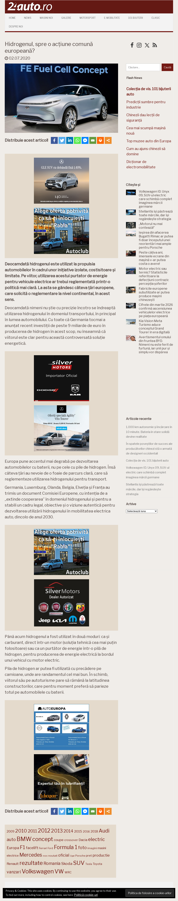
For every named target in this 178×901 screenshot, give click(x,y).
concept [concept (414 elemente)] (42, 839)
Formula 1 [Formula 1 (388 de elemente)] (65, 847)
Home (12, 17)
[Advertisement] (152, 385)
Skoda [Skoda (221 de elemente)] (66, 863)
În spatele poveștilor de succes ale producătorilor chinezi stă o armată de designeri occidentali (149, 448)
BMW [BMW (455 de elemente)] (24, 838)
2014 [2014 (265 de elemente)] (68, 831)
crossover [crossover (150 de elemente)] (71, 840)
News (27, 17)
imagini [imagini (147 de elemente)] (92, 848)
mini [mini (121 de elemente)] (45, 855)
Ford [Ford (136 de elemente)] (50, 848)
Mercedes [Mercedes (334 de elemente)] (31, 855)
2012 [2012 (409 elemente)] (44, 830)
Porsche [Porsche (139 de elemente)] (80, 855)
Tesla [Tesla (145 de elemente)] (88, 863)
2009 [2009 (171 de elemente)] (10, 831)
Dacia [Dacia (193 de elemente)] (83, 840)
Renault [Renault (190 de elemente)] (13, 864)
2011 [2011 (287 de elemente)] (32, 831)
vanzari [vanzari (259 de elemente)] (14, 871)
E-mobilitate (112, 17)
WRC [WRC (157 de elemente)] (68, 872)
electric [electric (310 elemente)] (96, 839)
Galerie (66, 17)
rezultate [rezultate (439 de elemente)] (31, 863)
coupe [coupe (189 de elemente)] (58, 840)
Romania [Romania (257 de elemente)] (52, 863)
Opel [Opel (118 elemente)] (72, 856)
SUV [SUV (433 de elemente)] (79, 863)
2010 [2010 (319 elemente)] (21, 831)
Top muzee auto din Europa (148, 141)
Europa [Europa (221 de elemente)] (13, 847)
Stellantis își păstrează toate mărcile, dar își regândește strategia (145, 489)
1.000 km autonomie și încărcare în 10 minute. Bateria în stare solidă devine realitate (149, 431)
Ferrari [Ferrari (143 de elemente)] (43, 848)
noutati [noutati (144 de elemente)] (52, 855)
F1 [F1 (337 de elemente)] (22, 847)
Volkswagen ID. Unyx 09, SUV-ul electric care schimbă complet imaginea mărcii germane (147, 472)
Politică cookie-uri (86, 895)
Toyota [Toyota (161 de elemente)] (97, 864)
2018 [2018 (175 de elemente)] (94, 831)
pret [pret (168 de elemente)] (89, 855)
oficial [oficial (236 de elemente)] (63, 855)
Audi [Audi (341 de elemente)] (104, 831)
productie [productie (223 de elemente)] (101, 855)
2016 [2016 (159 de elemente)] (86, 831)
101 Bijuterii (135, 17)
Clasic (155, 17)
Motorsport (88, 17)
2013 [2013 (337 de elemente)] (57, 831)
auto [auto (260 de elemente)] (11, 839)
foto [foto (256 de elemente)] (82, 847)
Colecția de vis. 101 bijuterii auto (147, 460)
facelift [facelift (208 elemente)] (32, 848)
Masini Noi (46, 17)
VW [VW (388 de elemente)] (59, 871)
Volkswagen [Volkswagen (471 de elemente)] (38, 871)
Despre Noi (16, 26)
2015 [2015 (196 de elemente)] (78, 831)
